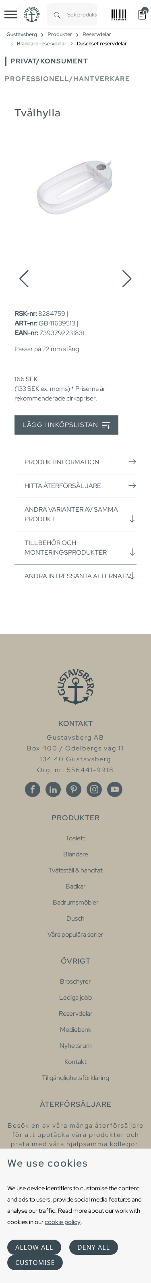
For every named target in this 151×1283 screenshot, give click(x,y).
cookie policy (63, 1222)
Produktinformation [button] (81, 461)
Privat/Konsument (49, 61)
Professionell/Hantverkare (67, 79)
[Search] (57, 14)
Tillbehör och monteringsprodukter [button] (81, 548)
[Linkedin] (53, 789)
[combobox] (82, 14)
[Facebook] (32, 789)
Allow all (34, 1247)
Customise (35, 1262)
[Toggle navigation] (11, 14)
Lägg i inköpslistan (66, 425)
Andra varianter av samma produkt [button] (81, 514)
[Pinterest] (73, 789)
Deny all (93, 1247)
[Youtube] (114, 789)
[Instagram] (94, 789)
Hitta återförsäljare (81, 485)
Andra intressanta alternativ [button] (81, 575)
